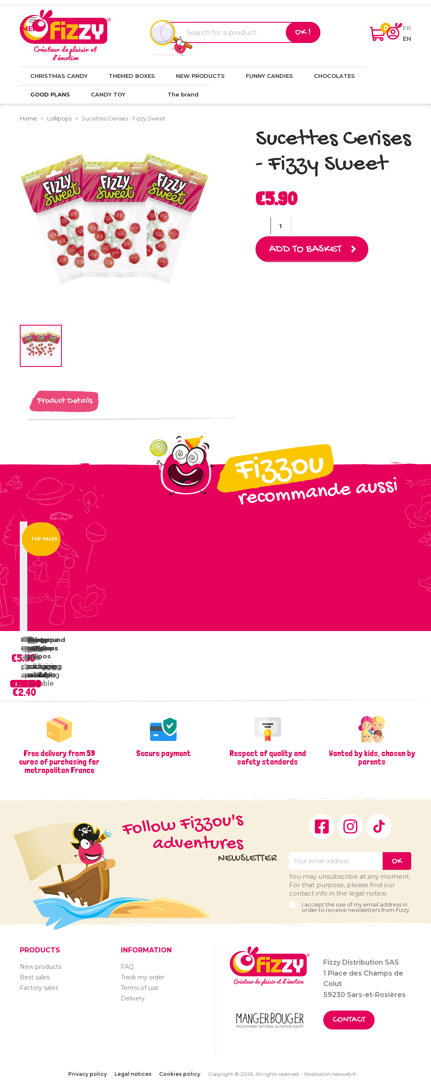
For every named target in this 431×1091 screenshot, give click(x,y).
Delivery (133, 998)
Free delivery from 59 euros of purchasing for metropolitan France (59, 761)
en (407, 39)
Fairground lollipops (46, 644)
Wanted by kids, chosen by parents (372, 757)
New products (40, 967)
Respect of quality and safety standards (267, 757)
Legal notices (133, 1074)
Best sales (35, 977)
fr (407, 28)
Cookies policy (179, 1074)
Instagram (350, 826)
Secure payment (163, 753)
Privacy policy (87, 1074)
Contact (349, 1020)
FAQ (127, 967)
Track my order (143, 977)
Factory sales (39, 988)
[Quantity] (280, 225)
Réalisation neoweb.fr (330, 1074)
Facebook (321, 826)
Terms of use (140, 988)
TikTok (378, 826)
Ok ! (303, 32)
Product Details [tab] (65, 401)
